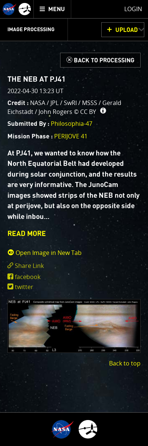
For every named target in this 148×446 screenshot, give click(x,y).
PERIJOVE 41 (71, 136)
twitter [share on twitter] (24, 287)
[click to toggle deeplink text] (74, 265)
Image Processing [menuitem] (31, 29)
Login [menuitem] (133, 9)
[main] (74, 223)
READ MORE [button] (26, 233)
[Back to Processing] (100, 60)
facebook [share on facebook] (27, 277)
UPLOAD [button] (126, 30)
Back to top (125, 363)
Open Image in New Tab (44, 253)
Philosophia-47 (71, 123)
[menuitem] (52, 9)
